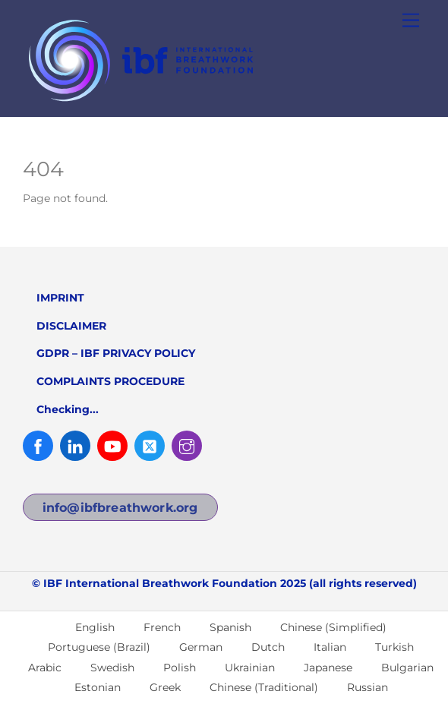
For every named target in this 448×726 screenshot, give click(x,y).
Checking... (67, 409)
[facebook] (38, 445)
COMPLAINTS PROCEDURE (110, 381)
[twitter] (149, 445)
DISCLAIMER (71, 326)
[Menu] (411, 21)
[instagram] (187, 445)
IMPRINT (60, 298)
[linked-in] (75, 445)
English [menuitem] (95, 627)
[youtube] (112, 445)
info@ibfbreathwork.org (120, 507)
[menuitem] (88, 627)
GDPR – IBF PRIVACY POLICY (115, 353)
